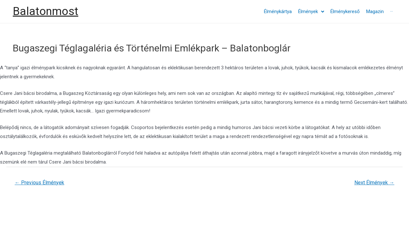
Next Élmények (374, 183)
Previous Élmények (39, 183)
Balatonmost (45, 11)
